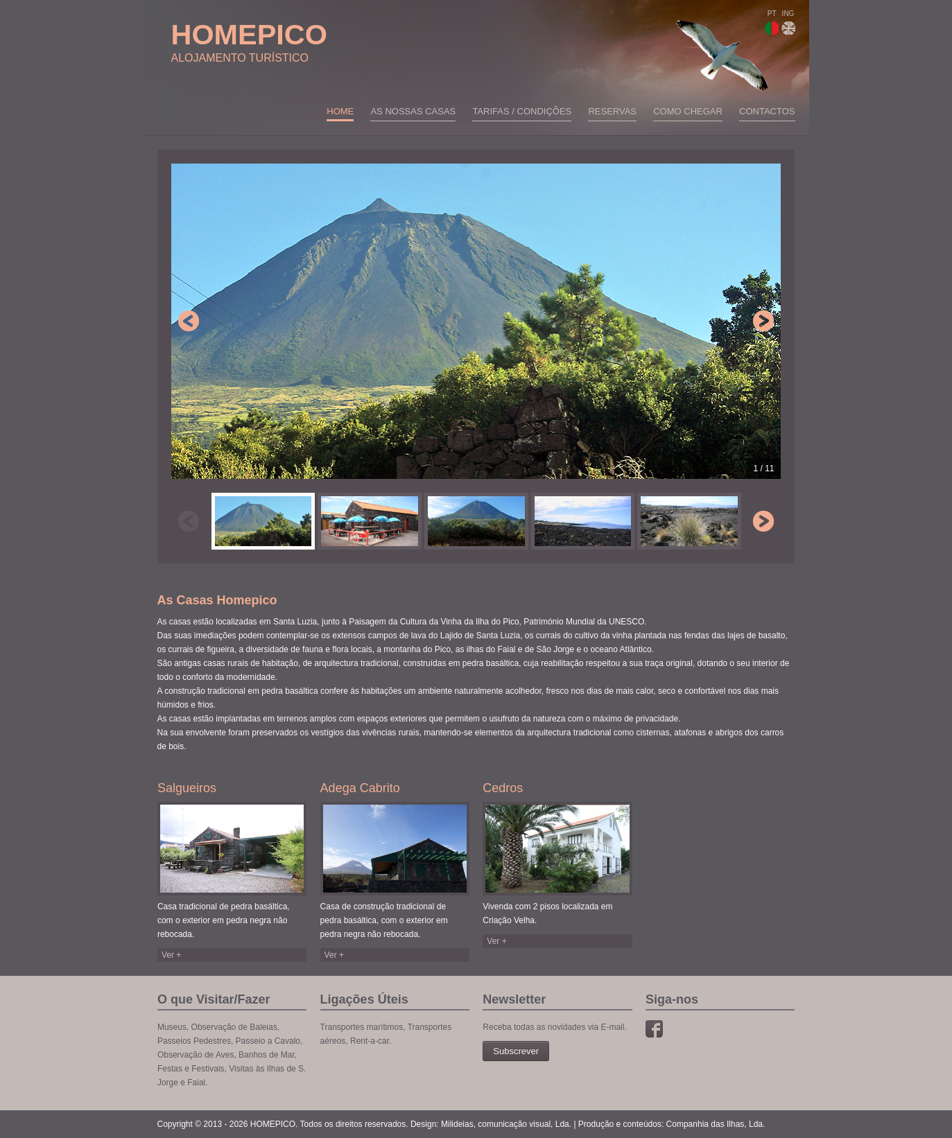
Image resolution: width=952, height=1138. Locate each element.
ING (788, 22)
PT (772, 22)
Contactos (767, 111)
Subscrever (516, 1051)
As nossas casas (413, 111)
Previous (188, 320)
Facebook (654, 1029)
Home (340, 111)
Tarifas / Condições (521, 111)
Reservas (612, 111)
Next (763, 320)
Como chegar (687, 111)
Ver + (171, 955)
